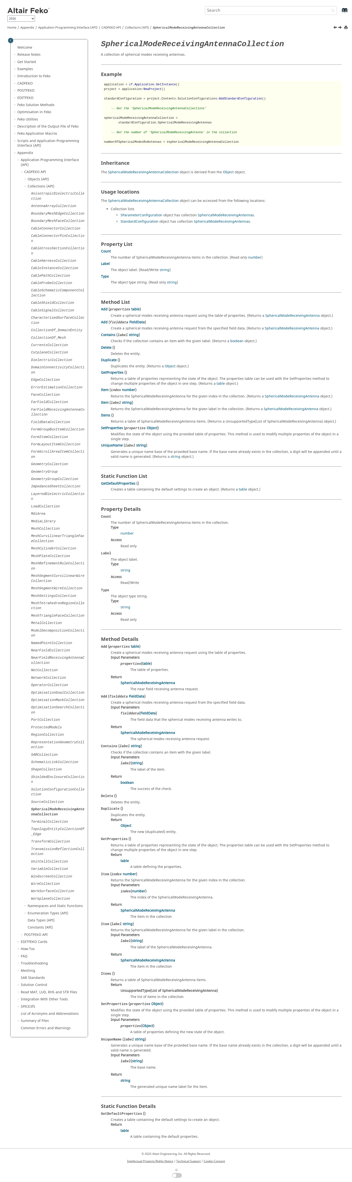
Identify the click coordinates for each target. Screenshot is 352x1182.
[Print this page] (346, 27)
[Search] (332, 11)
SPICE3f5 (28, 1006)
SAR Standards (33, 977)
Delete (106, 347)
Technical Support (188, 1161)
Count (106, 251)
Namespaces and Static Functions (55, 905)
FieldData (137, 322)
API (111, 27)
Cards (34, 941)
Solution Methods (36, 105)
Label (105, 263)
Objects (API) (38, 179)
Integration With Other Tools (44, 999)
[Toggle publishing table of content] (10, 40)
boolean (236, 341)
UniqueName (112, 445)
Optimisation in (34, 112)
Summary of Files (35, 1020)
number (254, 257)
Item (105, 390)
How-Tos (28, 949)
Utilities (27, 119)
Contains (108, 335)
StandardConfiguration (139, 221)
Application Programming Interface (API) (68, 27)
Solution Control (34, 984)
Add (104, 309)
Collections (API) (137, 27)
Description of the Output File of (47, 126)
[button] (15, 47)
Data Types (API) (41, 920)
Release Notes (29, 54)
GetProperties (112, 372)
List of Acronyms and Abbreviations (50, 1013)
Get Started (26, 62)
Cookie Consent (214, 1161)
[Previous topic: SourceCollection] (336, 28)
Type (105, 276)
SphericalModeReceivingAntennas (226, 215)
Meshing (28, 970)
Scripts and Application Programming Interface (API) (48, 143)
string (164, 270)
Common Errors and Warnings (46, 1028)
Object (228, 172)
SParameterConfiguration (141, 215)
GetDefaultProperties (118, 483)
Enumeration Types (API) (48, 913)
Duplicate (109, 360)
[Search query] (271, 10)
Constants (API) (40, 927)
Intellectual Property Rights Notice (150, 1161)
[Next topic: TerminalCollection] (340, 28)
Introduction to (33, 76)
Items (105, 415)
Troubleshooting (34, 963)
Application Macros (37, 133)
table (135, 309)
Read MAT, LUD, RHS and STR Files (49, 992)
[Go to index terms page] (339, 12)
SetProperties (112, 428)
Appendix (27, 27)
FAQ (24, 956)
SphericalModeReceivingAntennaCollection (143, 172)
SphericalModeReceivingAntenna (292, 315)
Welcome (24, 47)
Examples (25, 69)
